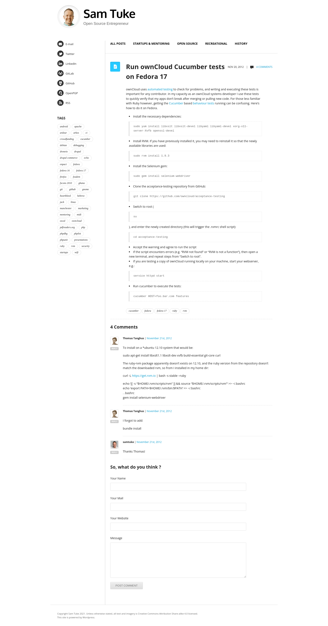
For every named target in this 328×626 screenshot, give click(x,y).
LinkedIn (67, 63)
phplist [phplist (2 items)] (77, 233)
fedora (148, 310)
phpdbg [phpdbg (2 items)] (64, 233)
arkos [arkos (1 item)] (76, 132)
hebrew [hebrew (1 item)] (81, 195)
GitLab (65, 73)
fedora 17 (162, 310)
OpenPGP (67, 93)
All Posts (118, 44)
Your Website (119, 518)
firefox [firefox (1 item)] (63, 176)
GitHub (66, 83)
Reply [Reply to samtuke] (114, 452)
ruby (174, 310)
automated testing (160, 89)
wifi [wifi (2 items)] (76, 252)
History (241, 44)
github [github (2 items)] (72, 189)
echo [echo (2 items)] (86, 157)
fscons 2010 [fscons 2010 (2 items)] (66, 183)
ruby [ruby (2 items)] (62, 246)
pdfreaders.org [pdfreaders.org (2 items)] (67, 227)
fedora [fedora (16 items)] (76, 164)
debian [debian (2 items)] (63, 145)
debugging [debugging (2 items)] (78, 145)
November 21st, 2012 (159, 338)
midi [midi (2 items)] (79, 214)
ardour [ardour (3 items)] (63, 132)
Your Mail (116, 498)
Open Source (187, 44)
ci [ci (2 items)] (86, 132)
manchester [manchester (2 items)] (66, 208)
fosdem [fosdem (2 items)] (76, 176)
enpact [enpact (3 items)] (63, 164)
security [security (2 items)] (86, 246)
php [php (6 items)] (83, 227)
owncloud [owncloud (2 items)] (77, 220)
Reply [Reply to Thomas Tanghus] (114, 348)
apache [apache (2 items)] (78, 126)
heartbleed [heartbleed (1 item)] (65, 195)
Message (116, 538)
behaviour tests (203, 103)
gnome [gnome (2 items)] (85, 189)
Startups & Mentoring (151, 44)
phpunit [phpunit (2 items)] (64, 239)
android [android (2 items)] (64, 126)
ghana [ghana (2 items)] (81, 183)
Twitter (65, 54)
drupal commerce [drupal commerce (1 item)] (69, 157)
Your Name (118, 478)
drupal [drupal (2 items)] (77, 151)
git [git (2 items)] (61, 189)
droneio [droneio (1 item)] (64, 151)
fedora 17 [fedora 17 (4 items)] (81, 170)
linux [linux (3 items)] (73, 202)
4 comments (264, 67)
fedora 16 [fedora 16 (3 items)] (65, 170)
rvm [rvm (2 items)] (73, 246)
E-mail (65, 44)
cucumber (133, 310)
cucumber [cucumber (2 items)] (85, 139)
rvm (185, 310)
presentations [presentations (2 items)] (81, 239)
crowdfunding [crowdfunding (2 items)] (67, 139)
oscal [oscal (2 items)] (62, 220)
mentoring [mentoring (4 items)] (65, 214)
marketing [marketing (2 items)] (83, 208)
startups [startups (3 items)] (64, 252)
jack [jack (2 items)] (62, 202)
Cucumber (176, 103)
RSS (63, 103)
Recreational (216, 44)
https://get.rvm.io (144, 376)
